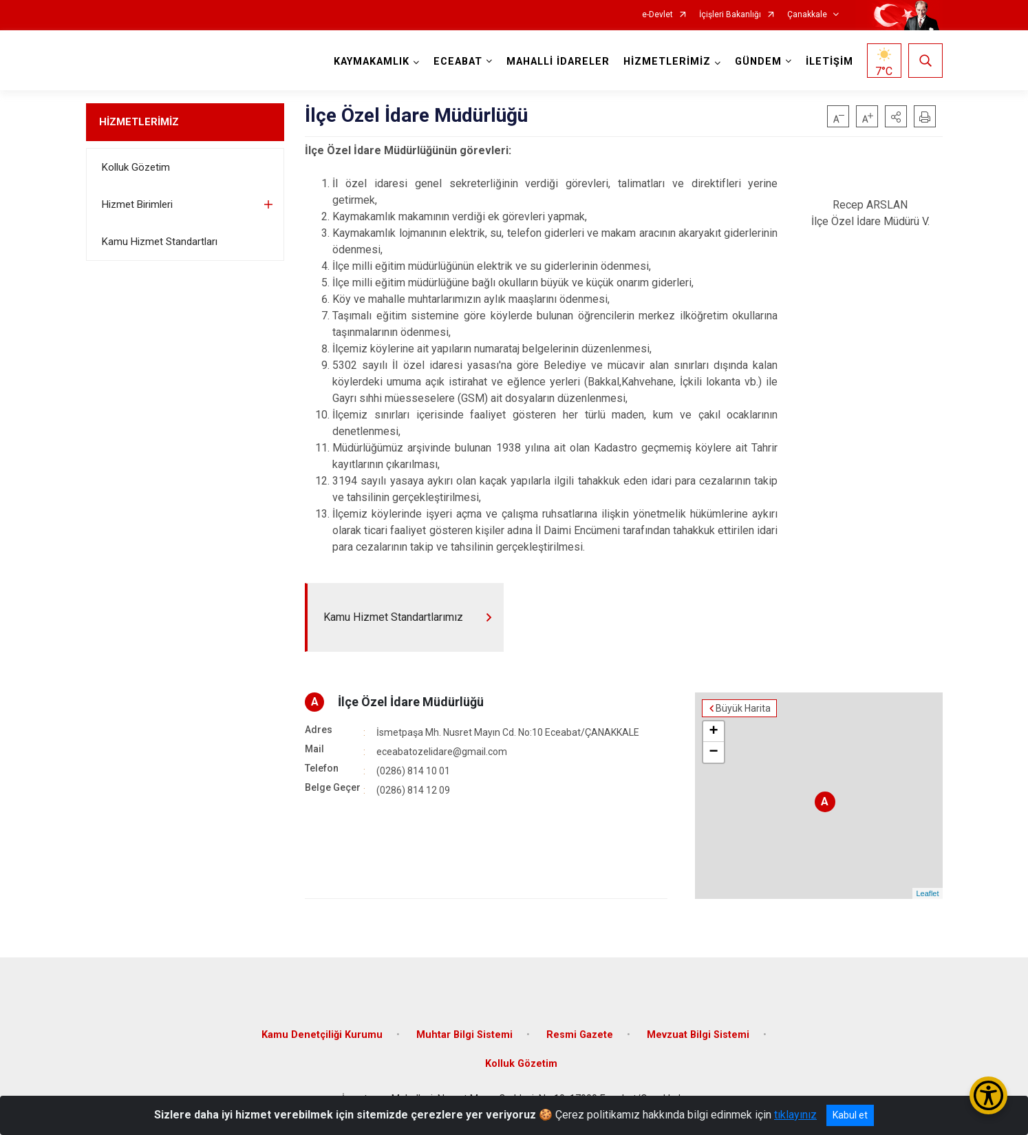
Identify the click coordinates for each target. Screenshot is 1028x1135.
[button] (896, 116)
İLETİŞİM (829, 61)
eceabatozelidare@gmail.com (441, 751)
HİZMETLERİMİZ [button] (667, 61)
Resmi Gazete (579, 1035)
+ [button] (713, 731)
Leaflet (927, 893)
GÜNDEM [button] (758, 61)
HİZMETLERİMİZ (139, 122)
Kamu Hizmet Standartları (159, 241)
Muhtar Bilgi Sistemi (464, 1035)
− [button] (713, 752)
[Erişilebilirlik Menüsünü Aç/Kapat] (988, 1095)
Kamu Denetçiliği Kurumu (322, 1035)
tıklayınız (795, 1114)
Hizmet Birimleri (137, 204)
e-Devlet (657, 14)
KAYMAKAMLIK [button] (371, 61)
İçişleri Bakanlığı (730, 14)
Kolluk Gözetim (136, 167)
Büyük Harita (743, 708)
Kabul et (850, 1115)
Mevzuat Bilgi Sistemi (698, 1035)
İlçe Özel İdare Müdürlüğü (411, 701)
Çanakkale (807, 14)
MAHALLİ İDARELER (558, 61)
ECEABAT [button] (457, 61)
